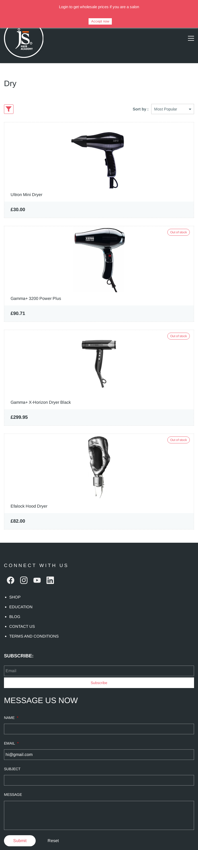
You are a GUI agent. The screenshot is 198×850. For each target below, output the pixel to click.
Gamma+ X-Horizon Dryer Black (41, 391)
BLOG (14, 606)
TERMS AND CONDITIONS (34, 625)
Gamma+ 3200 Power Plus (36, 288)
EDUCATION (21, 596)
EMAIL (11, 733)
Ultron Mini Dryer (26, 184)
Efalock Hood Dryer (29, 495)
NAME (11, 707)
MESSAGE (13, 784)
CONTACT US (22, 616)
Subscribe (99, 672)
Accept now (100, 21)
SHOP (15, 586)
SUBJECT (12, 758)
